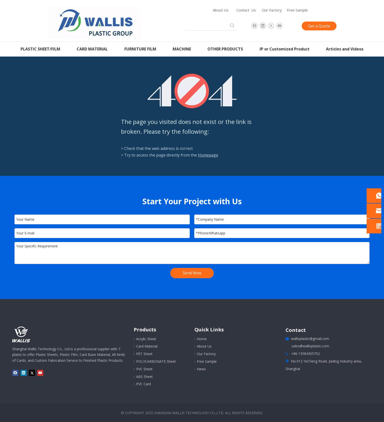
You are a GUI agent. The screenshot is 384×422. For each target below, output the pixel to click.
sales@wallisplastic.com (310, 346)
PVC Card (143, 384)
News (201, 369)
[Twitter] (271, 26)
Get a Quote (319, 26)
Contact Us (246, 10)
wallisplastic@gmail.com (310, 338)
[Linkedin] (263, 26)
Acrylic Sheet (146, 339)
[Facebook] (254, 26)
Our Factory (272, 10)
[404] (192, 91)
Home (202, 339)
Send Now (192, 273)
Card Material (146, 346)
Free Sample (297, 10)
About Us (220, 10)
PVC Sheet (144, 369)
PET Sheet (144, 353)
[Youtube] (279, 26)
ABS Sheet (144, 376)
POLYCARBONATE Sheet (156, 361)
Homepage (208, 155)
